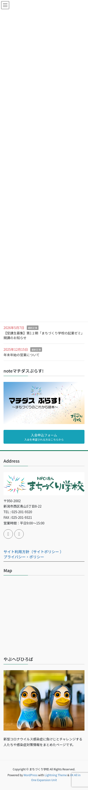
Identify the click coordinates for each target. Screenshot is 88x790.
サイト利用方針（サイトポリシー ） (34, 551)
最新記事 (32, 327)
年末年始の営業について (22, 354)
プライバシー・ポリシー (24, 557)
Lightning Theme (56, 775)
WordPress (30, 775)
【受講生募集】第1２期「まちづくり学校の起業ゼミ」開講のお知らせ (44, 335)
